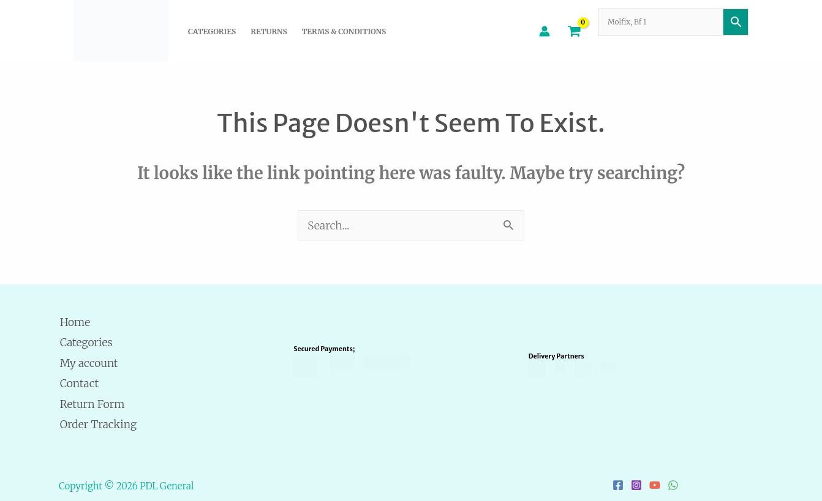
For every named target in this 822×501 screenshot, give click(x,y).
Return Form (92, 404)
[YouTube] (654, 485)
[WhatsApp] (673, 485)
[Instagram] (636, 485)
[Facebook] (618, 485)
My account (89, 363)
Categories (212, 31)
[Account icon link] (544, 31)
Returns (269, 31)
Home (74, 322)
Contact (79, 383)
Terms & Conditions (344, 31)
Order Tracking (98, 424)
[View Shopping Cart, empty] (574, 30)
